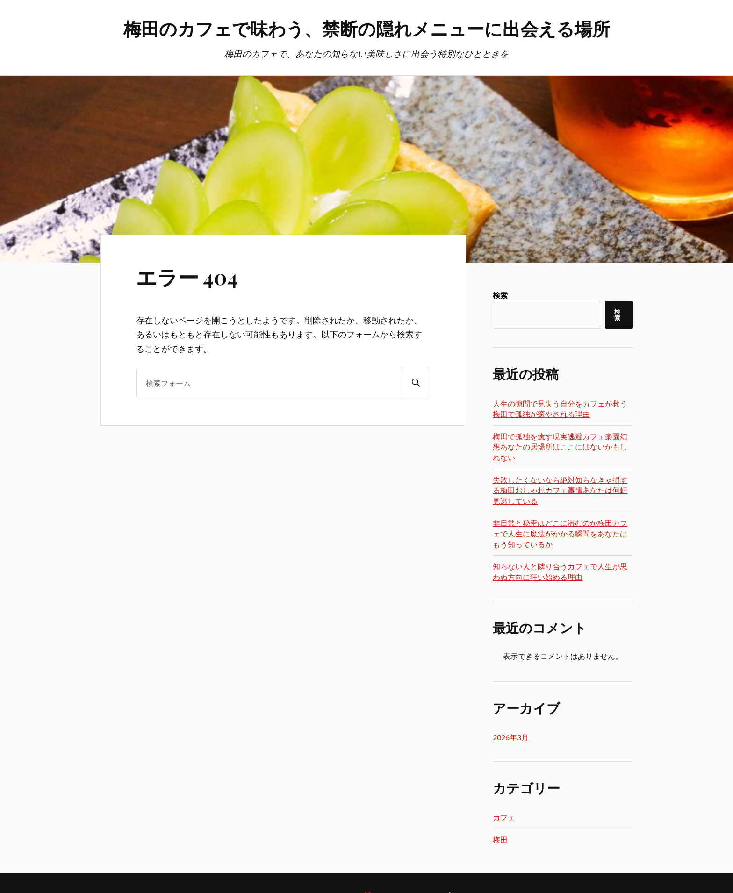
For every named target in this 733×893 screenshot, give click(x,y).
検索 (500, 295)
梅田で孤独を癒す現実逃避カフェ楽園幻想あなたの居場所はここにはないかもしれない (560, 447)
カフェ (504, 817)
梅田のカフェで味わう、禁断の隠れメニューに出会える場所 (366, 28)
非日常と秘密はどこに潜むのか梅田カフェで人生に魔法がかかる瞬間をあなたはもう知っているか (560, 533)
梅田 (500, 839)
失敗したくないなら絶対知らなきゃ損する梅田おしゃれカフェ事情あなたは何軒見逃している (560, 490)
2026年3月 (511, 737)
